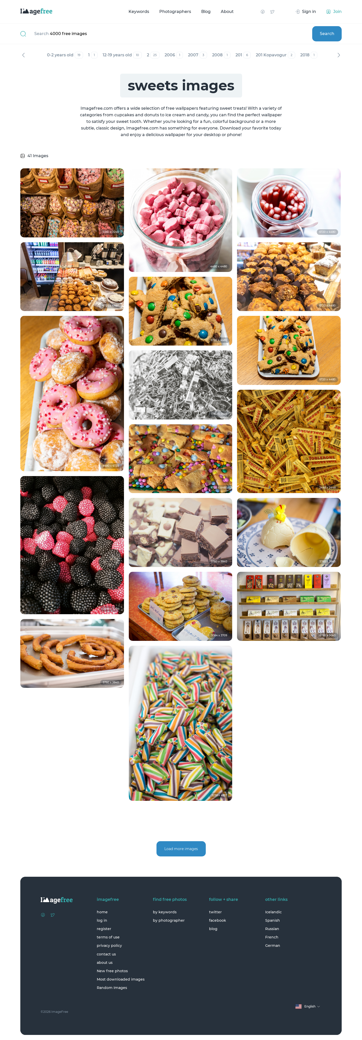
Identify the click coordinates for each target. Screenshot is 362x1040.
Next (339, 55)
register (104, 929)
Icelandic (273, 912)
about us (105, 962)
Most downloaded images (121, 979)
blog (213, 929)
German (272, 945)
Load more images (181, 849)
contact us (106, 954)
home (102, 912)
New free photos (112, 971)
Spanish (272, 920)
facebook (217, 920)
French (271, 937)
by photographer (169, 920)
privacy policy (109, 945)
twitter (215, 912)
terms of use (108, 937)
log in (102, 920)
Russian (272, 929)
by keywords (165, 912)
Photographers (175, 11)
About (227, 11)
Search (327, 33)
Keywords (139, 11)
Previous (23, 55)
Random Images (112, 987)
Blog (206, 11)
